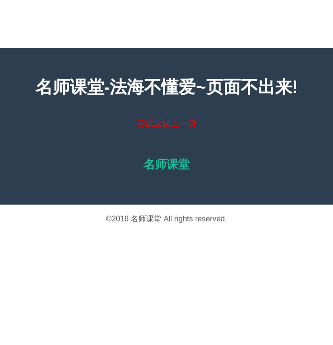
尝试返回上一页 (166, 123)
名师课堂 (146, 219)
